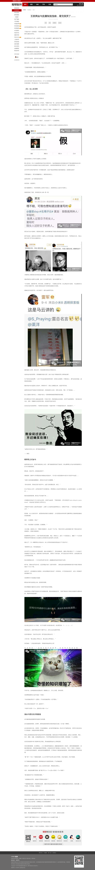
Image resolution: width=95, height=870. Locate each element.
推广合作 (50, 852)
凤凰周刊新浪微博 (14, 858)
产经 (43, 4)
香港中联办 (28, 858)
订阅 (49, 4)
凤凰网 (20, 858)
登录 (80, 3)
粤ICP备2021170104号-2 (33, 865)
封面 (31, 4)
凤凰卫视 (24, 858)
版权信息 (13, 860)
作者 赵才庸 (55, 19)
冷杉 (37, 4)
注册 (82, 3)
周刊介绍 (40, 852)
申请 (16, 856)
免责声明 (17, 860)
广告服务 (45, 852)
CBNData (33, 858)
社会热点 (29, 9)
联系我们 (54, 852)
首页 (25, 4)
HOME (24, 9)
